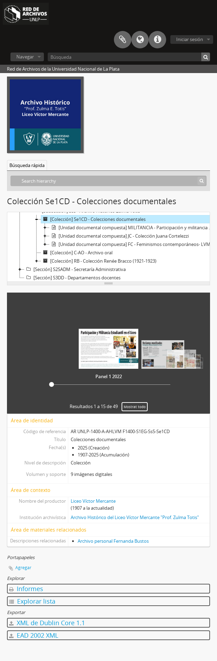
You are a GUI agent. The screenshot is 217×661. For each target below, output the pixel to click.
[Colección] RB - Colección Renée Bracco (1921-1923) (98, 261)
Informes (26, 588)
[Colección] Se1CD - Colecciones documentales (93, 219)
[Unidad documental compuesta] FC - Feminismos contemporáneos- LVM (129, 244)
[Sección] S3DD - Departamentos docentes (72, 277)
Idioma (140, 39)
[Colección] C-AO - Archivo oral (77, 252)
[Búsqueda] (129, 57)
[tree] (108, 247)
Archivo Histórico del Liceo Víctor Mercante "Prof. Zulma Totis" (135, 517)
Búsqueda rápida (27, 165)
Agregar (23, 568)
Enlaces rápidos (157, 39)
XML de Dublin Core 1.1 (47, 623)
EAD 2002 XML (33, 635)
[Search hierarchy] (108, 181)
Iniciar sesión (189, 39)
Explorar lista (32, 601)
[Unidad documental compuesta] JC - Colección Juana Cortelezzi (119, 236)
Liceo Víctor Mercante (93, 501)
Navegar (25, 57)
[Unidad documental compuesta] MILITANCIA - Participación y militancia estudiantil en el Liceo (131, 227)
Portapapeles (122, 39)
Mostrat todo (135, 406)
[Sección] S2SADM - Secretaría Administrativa (75, 269)
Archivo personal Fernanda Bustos (113, 541)
